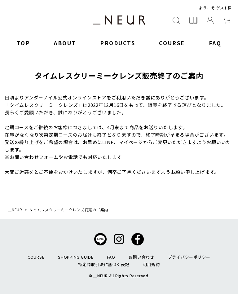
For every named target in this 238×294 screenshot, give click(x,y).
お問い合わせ (141, 257)
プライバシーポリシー (189, 257)
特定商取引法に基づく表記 (103, 264)
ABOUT (65, 43)
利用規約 (151, 264)
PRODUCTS (117, 43)
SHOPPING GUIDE (76, 257)
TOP (23, 43)
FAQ (215, 43)
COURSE (172, 43)
